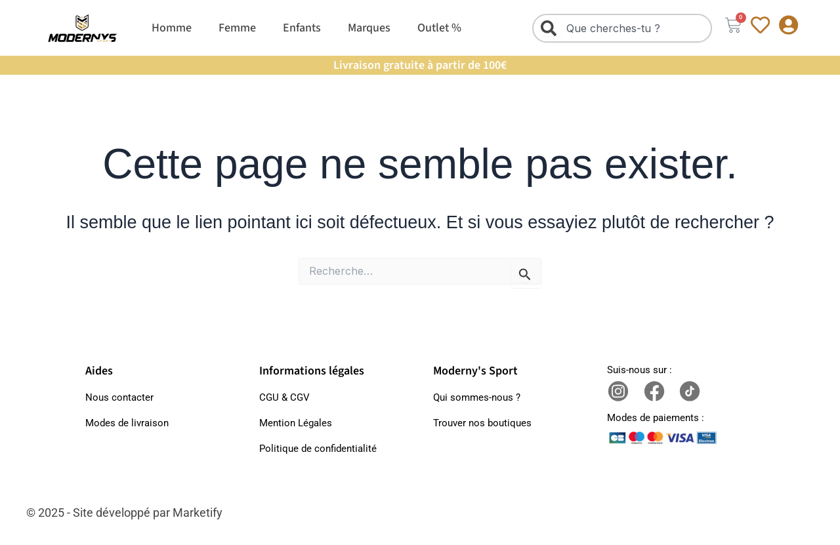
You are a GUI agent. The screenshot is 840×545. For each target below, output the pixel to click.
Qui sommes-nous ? (476, 397)
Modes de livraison (127, 423)
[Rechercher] (551, 28)
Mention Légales (295, 423)
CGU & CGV (284, 397)
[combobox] (621, 28)
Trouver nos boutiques (482, 423)
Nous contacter (119, 397)
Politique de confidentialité (318, 448)
